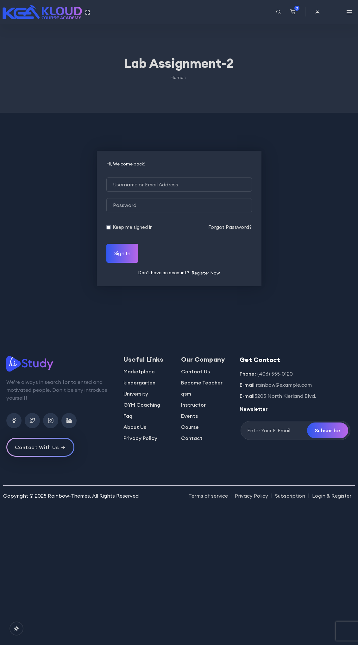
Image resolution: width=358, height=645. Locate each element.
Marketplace (139, 371)
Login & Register (331, 496)
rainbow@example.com (284, 385)
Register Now (206, 273)
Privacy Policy (140, 438)
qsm (186, 393)
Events (189, 416)
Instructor (193, 405)
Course (190, 427)
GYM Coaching (141, 405)
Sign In (122, 253)
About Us (134, 427)
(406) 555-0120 (275, 374)
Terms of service (208, 496)
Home (176, 77)
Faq (127, 416)
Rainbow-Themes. (69, 496)
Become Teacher (202, 382)
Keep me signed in (133, 227)
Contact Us (195, 371)
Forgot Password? (230, 227)
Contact (192, 438)
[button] (319, 11)
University (135, 393)
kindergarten (139, 382)
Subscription (290, 496)
